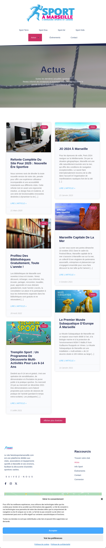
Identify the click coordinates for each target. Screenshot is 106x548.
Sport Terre (24, 30)
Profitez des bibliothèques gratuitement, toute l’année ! (24, 261)
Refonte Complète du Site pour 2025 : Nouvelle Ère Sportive (28, 163)
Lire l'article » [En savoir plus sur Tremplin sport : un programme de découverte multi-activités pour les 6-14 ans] (18, 403)
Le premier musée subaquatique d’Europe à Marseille (76, 323)
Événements (55, 37)
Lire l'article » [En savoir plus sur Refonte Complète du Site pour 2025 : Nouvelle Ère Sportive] (18, 203)
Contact (74, 37)
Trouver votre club (82, 458)
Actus (35, 37)
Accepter (53, 530)
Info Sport (78, 466)
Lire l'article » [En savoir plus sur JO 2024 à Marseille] (67, 188)
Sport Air (61, 30)
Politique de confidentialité (60, 544)
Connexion (79, 479)
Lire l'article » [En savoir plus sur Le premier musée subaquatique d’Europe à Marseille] (67, 361)
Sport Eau (43, 30)
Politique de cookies (42, 544)
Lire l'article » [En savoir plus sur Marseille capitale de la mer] (67, 275)
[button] (101, 499)
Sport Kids (80, 30)
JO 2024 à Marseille (73, 149)
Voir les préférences (53, 538)
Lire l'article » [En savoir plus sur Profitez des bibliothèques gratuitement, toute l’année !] (18, 306)
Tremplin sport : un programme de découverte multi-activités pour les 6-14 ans (27, 359)
